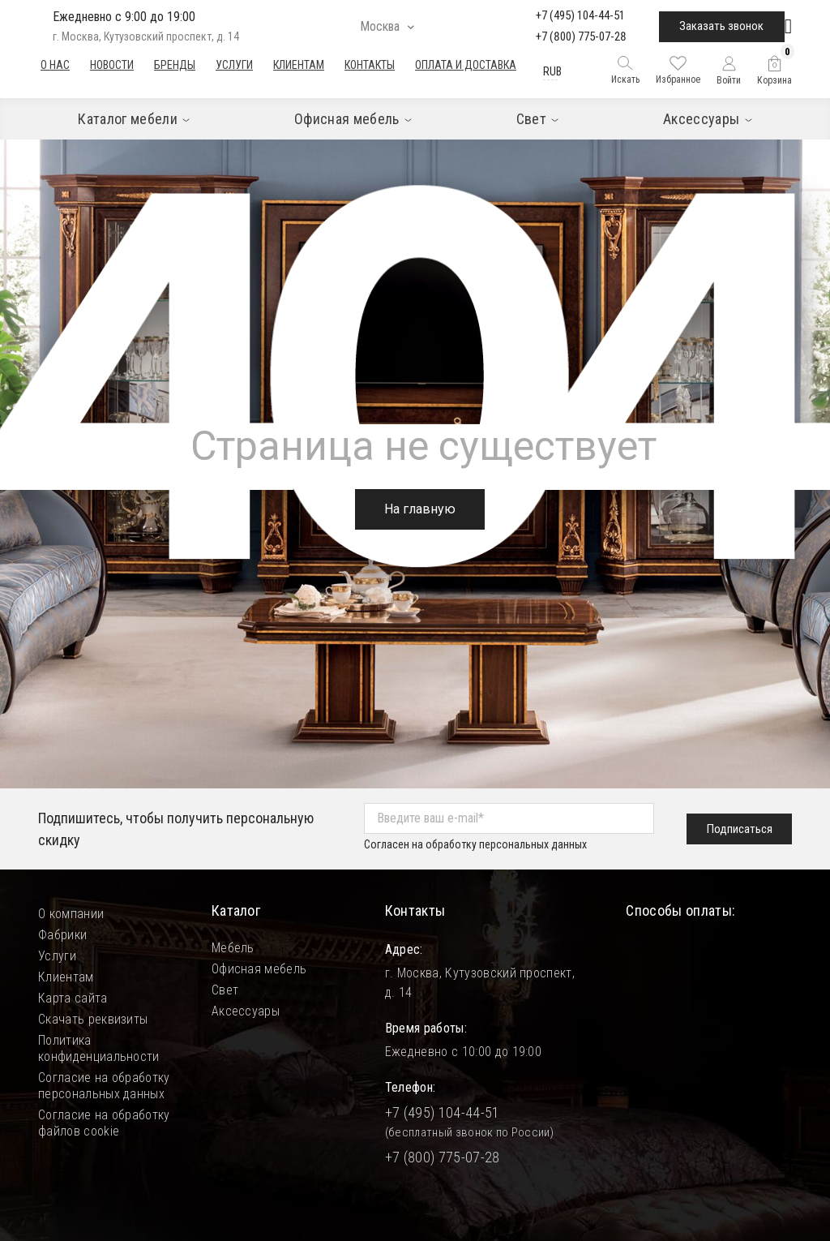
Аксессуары (246, 1011)
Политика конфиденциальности (99, 1048)
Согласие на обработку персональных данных (104, 1085)
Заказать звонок (721, 26)
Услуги (234, 64)
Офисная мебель (259, 969)
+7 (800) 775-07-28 (581, 36)
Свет (225, 990)
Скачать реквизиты (93, 1019)
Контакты (369, 64)
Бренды (174, 64)
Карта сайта (73, 998)
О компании (71, 913)
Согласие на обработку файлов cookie (104, 1123)
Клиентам (298, 64)
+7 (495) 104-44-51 (580, 15)
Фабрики (62, 935)
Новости (112, 64)
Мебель (233, 947)
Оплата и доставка (465, 64)
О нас (55, 64)
